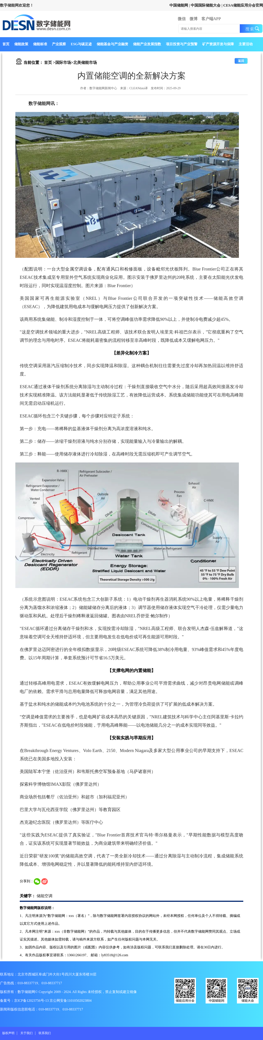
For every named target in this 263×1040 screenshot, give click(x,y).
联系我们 (45, 1033)
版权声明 (8, 1033)
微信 (182, 19)
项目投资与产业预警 (181, 44)
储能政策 (21, 44)
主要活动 (246, 44)
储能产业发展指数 (147, 44)
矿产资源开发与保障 (218, 44)
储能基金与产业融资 (112, 44)
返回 (241, 61)
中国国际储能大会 (205, 5)
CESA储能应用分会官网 (243, 5)
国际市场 (63, 62)
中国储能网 (178, 5)
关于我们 (26, 1033)
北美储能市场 (85, 62)
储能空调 (44, 896)
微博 (193, 19)
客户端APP (211, 19)
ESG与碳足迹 (81, 44)
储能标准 (40, 44)
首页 (5, 44)
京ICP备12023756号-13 (32, 1000)
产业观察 (59, 44)
